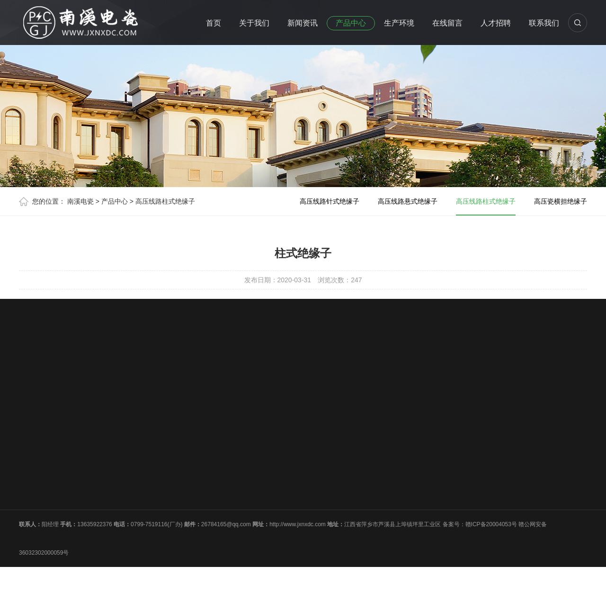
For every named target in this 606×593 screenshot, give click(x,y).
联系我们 (544, 23)
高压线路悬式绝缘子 (407, 201)
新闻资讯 (302, 23)
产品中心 (351, 23)
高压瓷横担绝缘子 (560, 201)
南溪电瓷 (80, 201)
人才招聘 (496, 23)
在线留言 (447, 23)
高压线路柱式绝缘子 (165, 201)
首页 (213, 23)
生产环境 (399, 23)
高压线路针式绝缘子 (329, 201)
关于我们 (254, 23)
